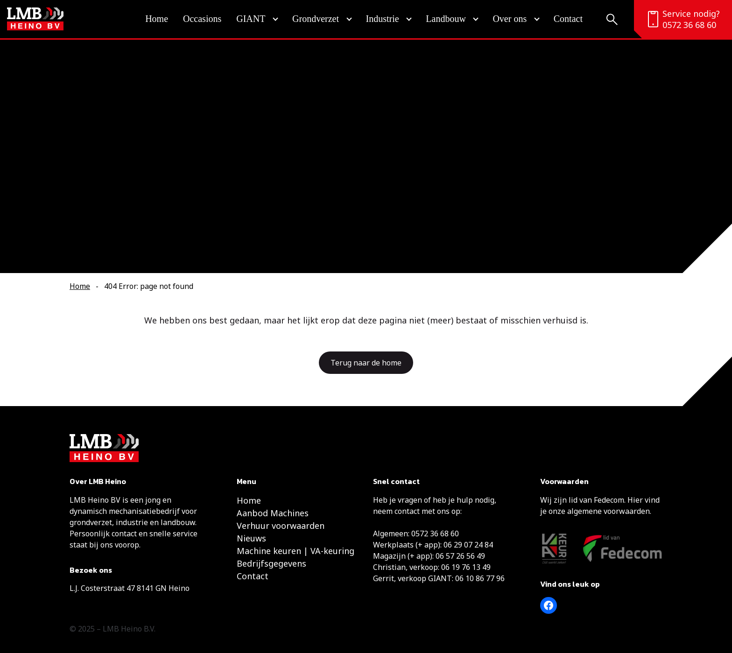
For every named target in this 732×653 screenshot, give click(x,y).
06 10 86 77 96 (480, 578)
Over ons (510, 19)
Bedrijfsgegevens (271, 563)
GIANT (250, 19)
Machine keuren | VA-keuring (295, 550)
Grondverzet (315, 19)
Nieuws (251, 538)
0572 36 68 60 (689, 24)
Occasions (202, 19)
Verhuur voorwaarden (280, 525)
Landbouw (446, 19)
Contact (568, 19)
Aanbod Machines (273, 513)
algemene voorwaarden (608, 511)
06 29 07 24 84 (468, 545)
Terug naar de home (366, 363)
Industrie (382, 19)
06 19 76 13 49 (466, 567)
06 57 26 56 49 (460, 556)
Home (156, 19)
